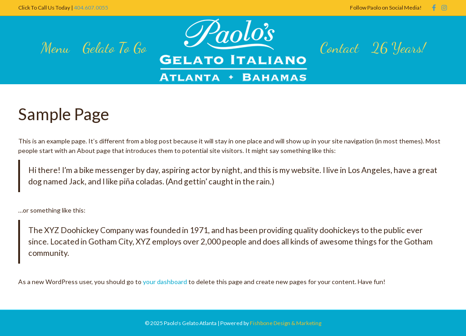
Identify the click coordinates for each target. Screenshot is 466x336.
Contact (339, 47)
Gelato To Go (114, 47)
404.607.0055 (91, 7)
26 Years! (398, 47)
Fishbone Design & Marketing (285, 323)
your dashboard (165, 281)
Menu (55, 47)
